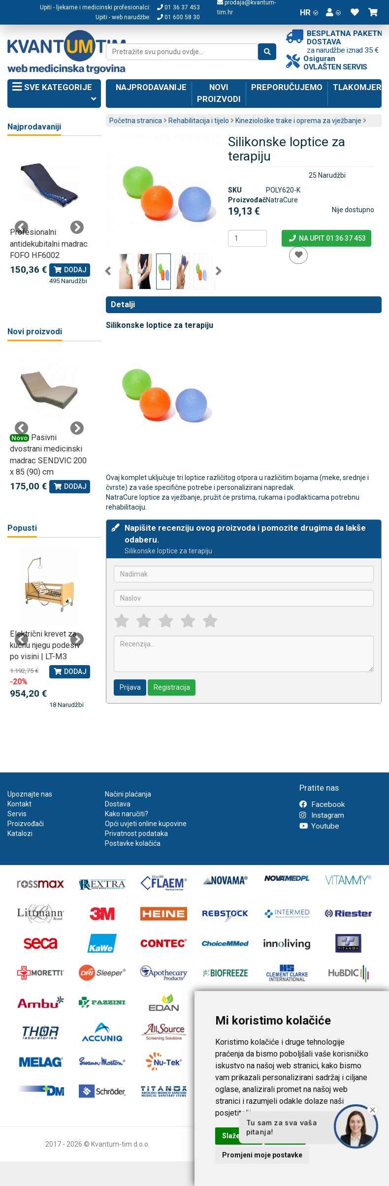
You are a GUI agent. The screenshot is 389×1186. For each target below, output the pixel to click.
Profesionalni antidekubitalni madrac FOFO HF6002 (49, 243)
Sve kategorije (54, 93)
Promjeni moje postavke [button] (262, 1155)
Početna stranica (135, 121)
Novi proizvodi (219, 93)
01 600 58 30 (178, 17)
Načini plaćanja (128, 794)
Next (219, 271)
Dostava (117, 804)
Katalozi (19, 833)
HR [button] (309, 12)
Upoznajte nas (29, 794)
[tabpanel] (49, 216)
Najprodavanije (151, 87)
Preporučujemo (287, 87)
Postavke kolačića (133, 843)
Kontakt (19, 804)
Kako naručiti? (126, 814)
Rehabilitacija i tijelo (198, 121)
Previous (108, 271)
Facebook (322, 804)
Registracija (172, 687)
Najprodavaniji (34, 126)
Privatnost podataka (136, 833)
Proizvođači (25, 824)
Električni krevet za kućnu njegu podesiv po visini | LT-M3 (45, 645)
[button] (333, 12)
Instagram (321, 815)
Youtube (319, 826)
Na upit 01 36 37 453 (327, 238)
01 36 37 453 (178, 7)
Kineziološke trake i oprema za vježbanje (298, 121)
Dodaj (70, 270)
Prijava (130, 687)
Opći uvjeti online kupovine (146, 824)
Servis (17, 814)
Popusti (22, 528)
